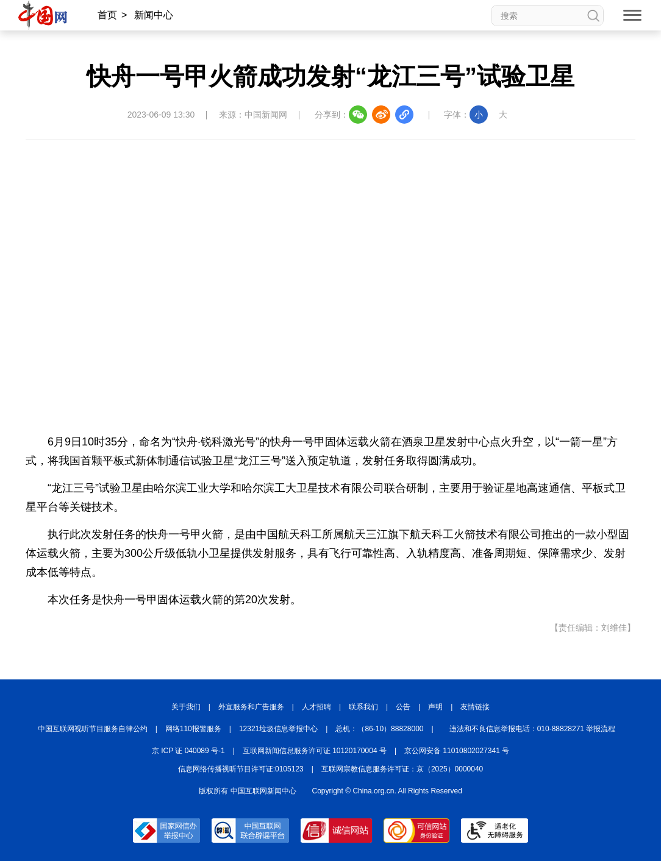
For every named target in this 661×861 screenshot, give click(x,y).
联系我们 (363, 707)
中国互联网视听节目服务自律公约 (93, 729)
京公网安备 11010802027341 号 (456, 750)
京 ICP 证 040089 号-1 (188, 750)
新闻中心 (153, 15)
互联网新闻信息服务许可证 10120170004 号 (315, 750)
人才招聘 (316, 707)
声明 (435, 707)
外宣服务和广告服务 (251, 707)
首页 (107, 15)
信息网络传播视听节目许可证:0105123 (241, 769)
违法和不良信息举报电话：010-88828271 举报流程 (532, 729)
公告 (403, 707)
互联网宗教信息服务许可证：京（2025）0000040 (402, 769)
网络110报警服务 (193, 729)
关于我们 (186, 707)
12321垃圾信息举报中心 (278, 729)
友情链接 (475, 707)
